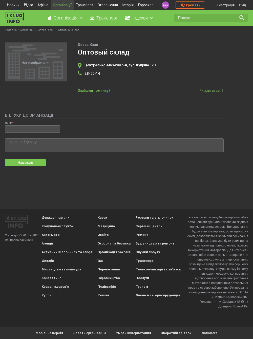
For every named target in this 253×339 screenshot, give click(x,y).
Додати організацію (89, 333)
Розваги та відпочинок (154, 217)
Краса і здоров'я (55, 286)
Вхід (242, 5)
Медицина (106, 226)
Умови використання (133, 333)
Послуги (142, 278)
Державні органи (55, 217)
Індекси (140, 17)
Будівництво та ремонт (155, 243)
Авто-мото (51, 235)
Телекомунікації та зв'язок (158, 269)
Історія (128, 5)
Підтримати (190, 5)
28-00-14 (92, 73)
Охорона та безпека (114, 243)
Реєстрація (226, 5)
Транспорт (84, 5)
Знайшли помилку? (94, 91)
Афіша (43, 5)
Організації (62, 5)
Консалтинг (51, 278)
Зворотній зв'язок (176, 333)
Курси (46, 295)
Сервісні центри (149, 226)
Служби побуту (148, 252)
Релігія (103, 295)
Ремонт (142, 235)
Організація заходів (114, 252)
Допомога (209, 333)
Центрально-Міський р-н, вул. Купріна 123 (120, 65)
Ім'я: (8, 123)
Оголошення (108, 5)
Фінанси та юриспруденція (158, 295)
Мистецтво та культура (61, 269)
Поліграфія (107, 286)
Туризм (142, 286)
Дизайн (48, 261)
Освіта (103, 235)
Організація (66, 17)
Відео (28, 5)
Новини (13, 5)
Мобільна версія (49, 333)
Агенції (47, 243)
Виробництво (109, 278)
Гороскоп (145, 5)
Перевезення (109, 269)
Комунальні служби (58, 226)
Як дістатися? (211, 91)
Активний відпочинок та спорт (67, 252)
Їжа (100, 261)
